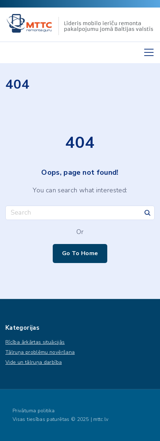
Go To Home (80, 253)
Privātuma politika (34, 410)
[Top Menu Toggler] (149, 52)
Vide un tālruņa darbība (33, 362)
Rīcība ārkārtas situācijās (35, 342)
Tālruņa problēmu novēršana (40, 352)
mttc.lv (101, 419)
